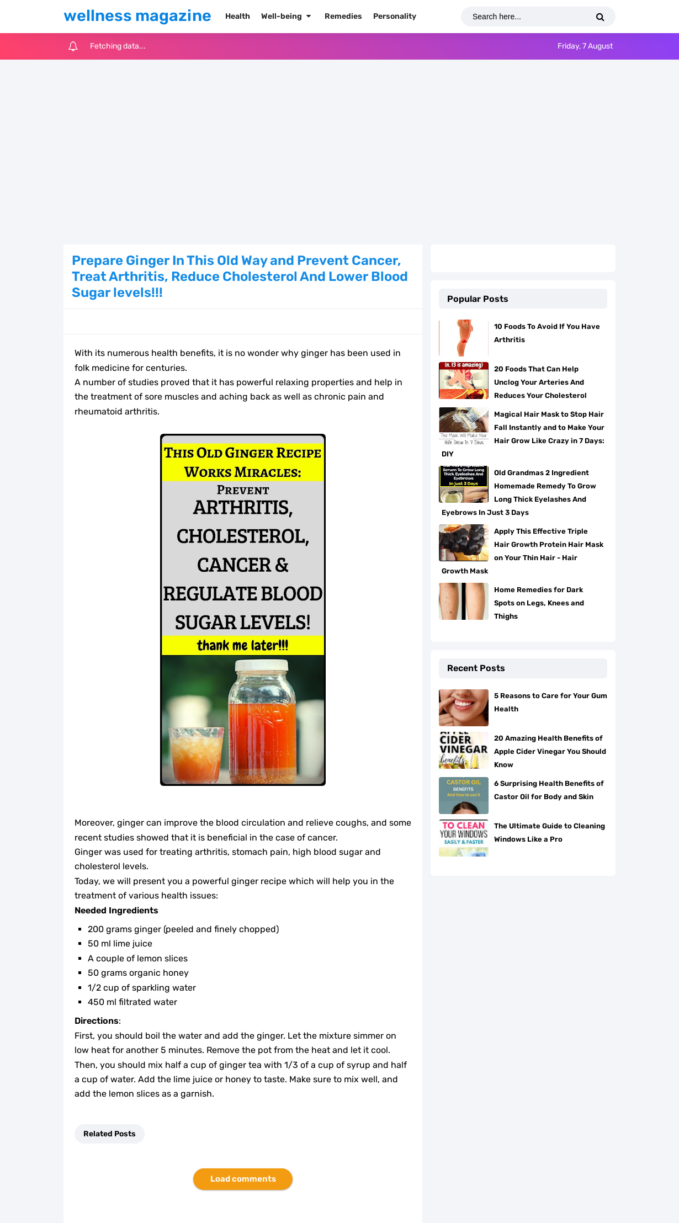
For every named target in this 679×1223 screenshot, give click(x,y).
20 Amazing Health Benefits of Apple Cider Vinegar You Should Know (550, 751)
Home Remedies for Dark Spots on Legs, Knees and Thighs (539, 603)
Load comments (243, 1179)
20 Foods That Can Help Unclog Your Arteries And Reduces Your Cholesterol (540, 382)
